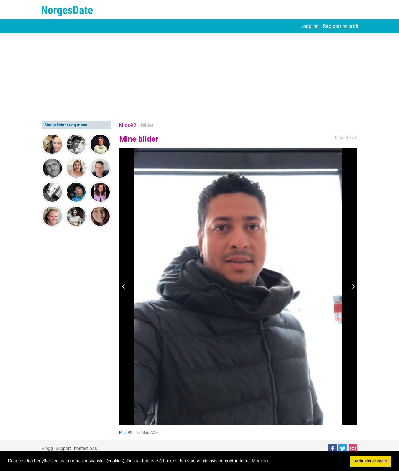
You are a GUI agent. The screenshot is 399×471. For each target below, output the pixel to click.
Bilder (147, 125)
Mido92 (127, 125)
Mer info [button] (260, 461)
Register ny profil (341, 26)
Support (63, 448)
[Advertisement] (199, 75)
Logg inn (310, 26)
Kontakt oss (85, 448)
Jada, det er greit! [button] (370, 461)
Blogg (47, 448)
